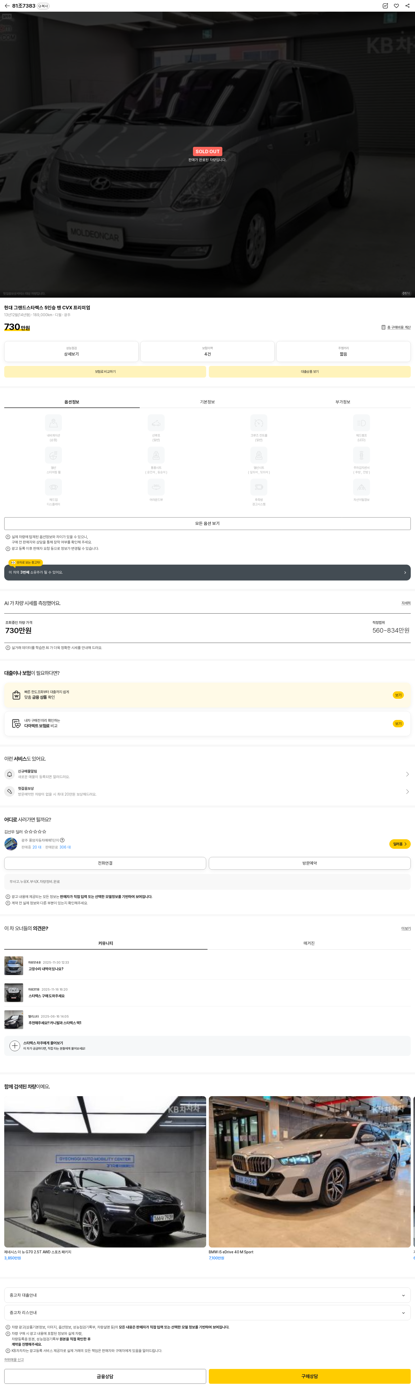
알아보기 (207, 695)
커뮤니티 (105, 943)
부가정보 (343, 402)
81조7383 (30, 6)
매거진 (309, 943)
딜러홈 (398, 844)
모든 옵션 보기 (207, 523)
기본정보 (207, 402)
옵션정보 (72, 402)
